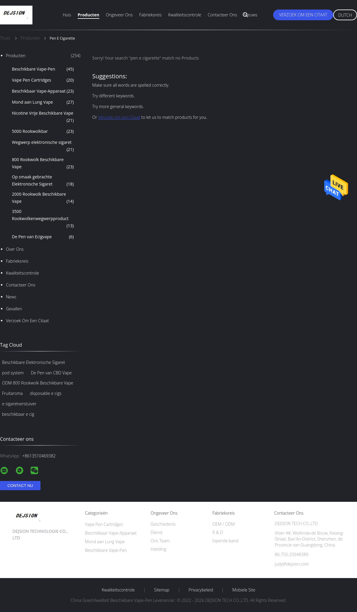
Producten (88, 15)
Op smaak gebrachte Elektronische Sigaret (43, 181)
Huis (67, 15)
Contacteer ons (222, 15)
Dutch (345, 15)
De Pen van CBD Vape (51, 373)
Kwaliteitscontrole (184, 15)
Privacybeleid (201, 590)
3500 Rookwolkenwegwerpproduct (43, 218)
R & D (217, 532)
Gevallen (14, 309)
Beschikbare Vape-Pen (43, 69)
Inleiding (158, 549)
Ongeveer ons (119, 15)
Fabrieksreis (150, 15)
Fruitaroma (12, 393)
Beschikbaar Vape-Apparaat (43, 91)
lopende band (225, 541)
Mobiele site (243, 590)
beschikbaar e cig (18, 414)
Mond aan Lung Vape (43, 102)
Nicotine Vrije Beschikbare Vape (43, 117)
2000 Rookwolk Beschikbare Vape (43, 198)
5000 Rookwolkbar (43, 131)
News (11, 297)
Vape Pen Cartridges (43, 80)
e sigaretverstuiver (19, 404)
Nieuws (250, 15)
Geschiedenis (163, 524)
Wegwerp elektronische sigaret (43, 146)
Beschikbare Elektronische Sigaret (33, 362)
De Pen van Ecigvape (43, 236)
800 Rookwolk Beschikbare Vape (43, 163)
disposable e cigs (45, 393)
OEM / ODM (223, 524)
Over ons (15, 249)
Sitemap (161, 590)
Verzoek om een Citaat (303, 15)
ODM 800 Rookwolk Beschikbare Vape (37, 383)
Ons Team (160, 541)
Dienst (156, 532)
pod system (13, 373)
